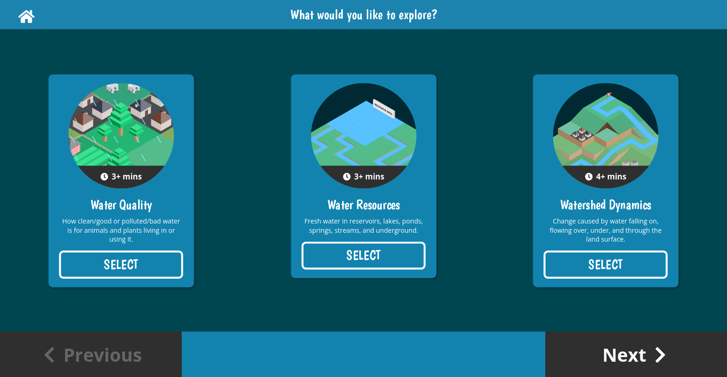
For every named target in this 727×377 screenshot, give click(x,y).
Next (634, 354)
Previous (93, 354)
